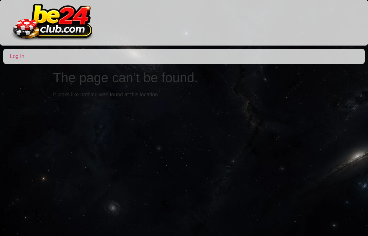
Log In (17, 56)
